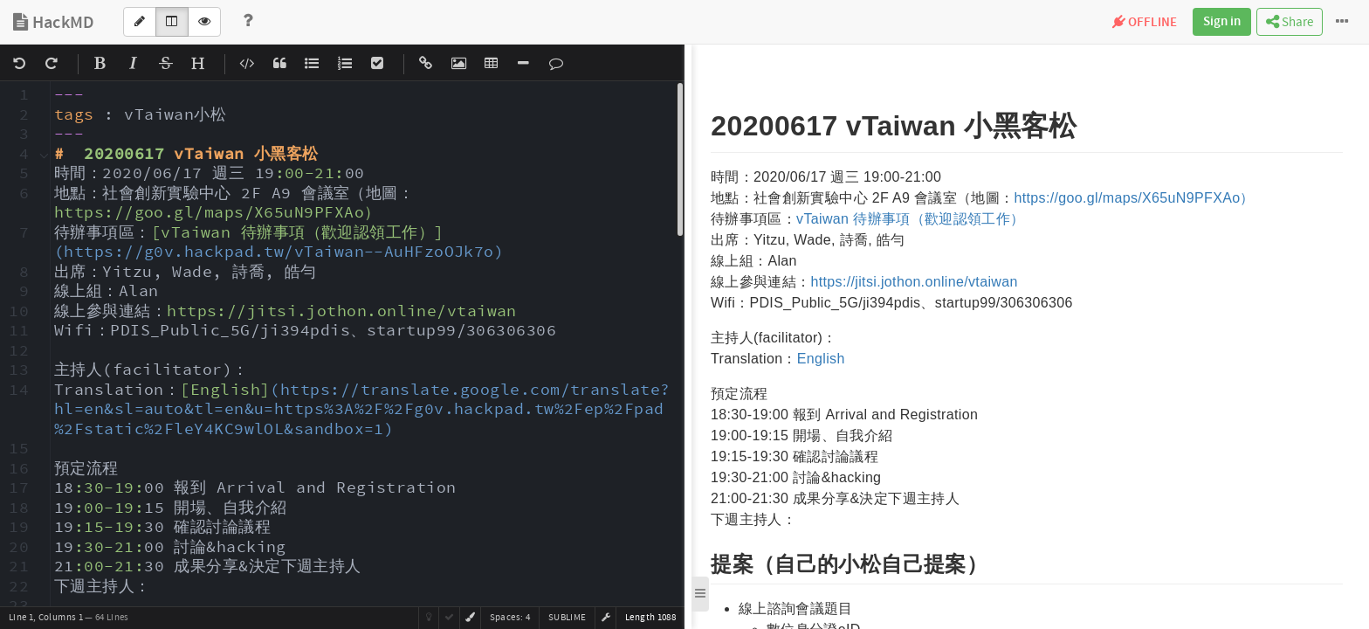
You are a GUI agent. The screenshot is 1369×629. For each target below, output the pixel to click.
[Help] (248, 22)
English (821, 358)
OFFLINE (1144, 22)
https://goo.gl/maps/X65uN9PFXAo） (1134, 197)
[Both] (172, 22)
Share (1289, 22)
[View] (204, 22)
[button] (606, 618)
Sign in (1222, 22)
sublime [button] (567, 618)
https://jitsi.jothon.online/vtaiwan (913, 281)
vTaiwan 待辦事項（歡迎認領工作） (910, 218)
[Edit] (139, 22)
